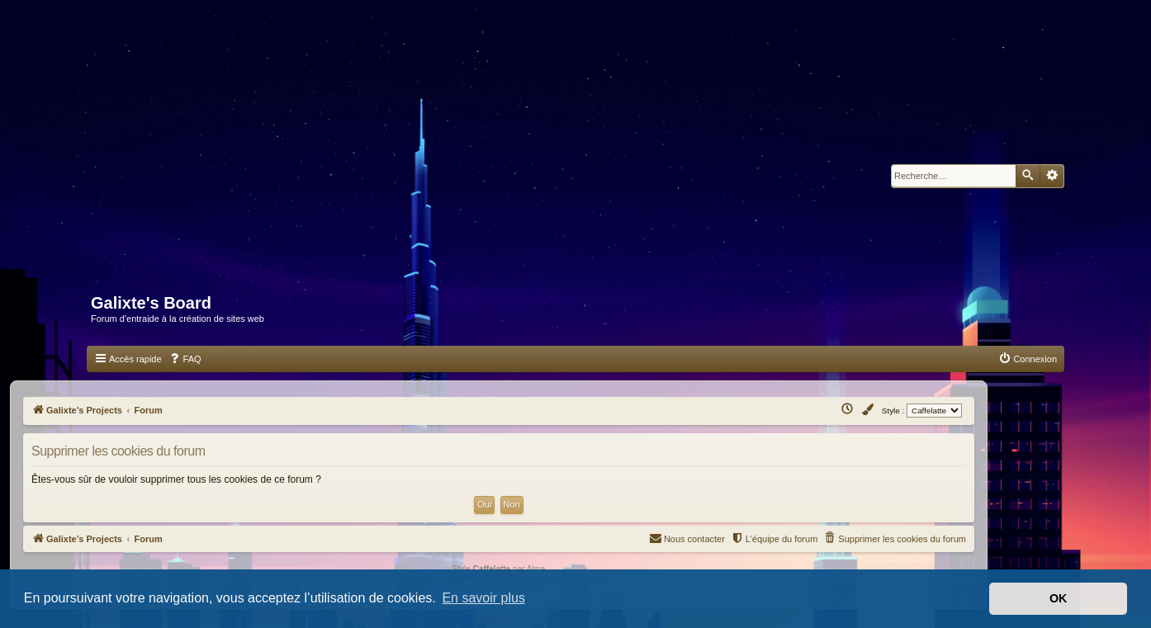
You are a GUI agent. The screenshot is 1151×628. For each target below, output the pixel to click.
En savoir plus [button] (483, 598)
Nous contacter (687, 537)
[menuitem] (184, 359)
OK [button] (1058, 598)
